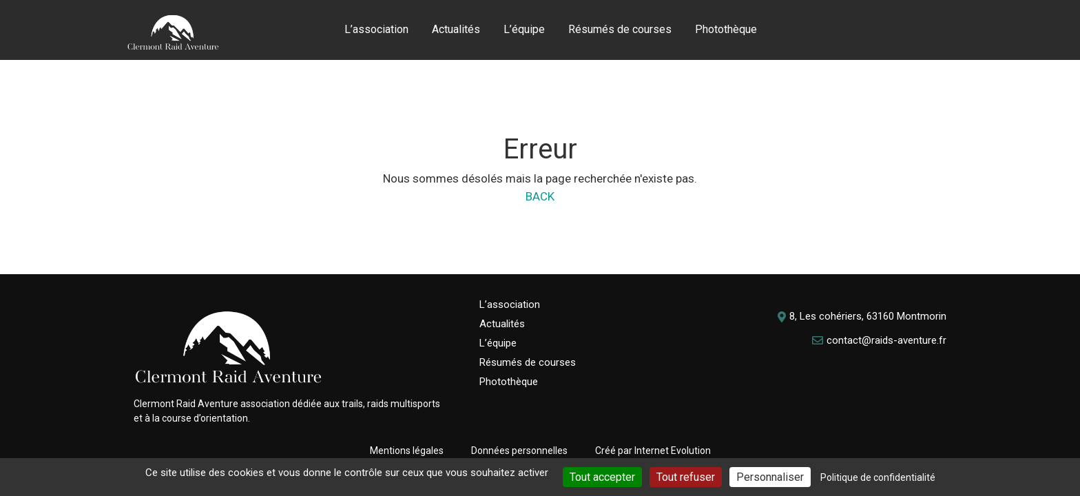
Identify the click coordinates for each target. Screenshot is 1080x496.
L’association (376, 29)
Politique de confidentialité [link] (877, 477)
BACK (540, 196)
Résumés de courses (620, 29)
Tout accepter (602, 477)
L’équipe (524, 29)
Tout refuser (685, 477)
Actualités (456, 29)
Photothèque (726, 29)
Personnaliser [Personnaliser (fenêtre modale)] (770, 477)
